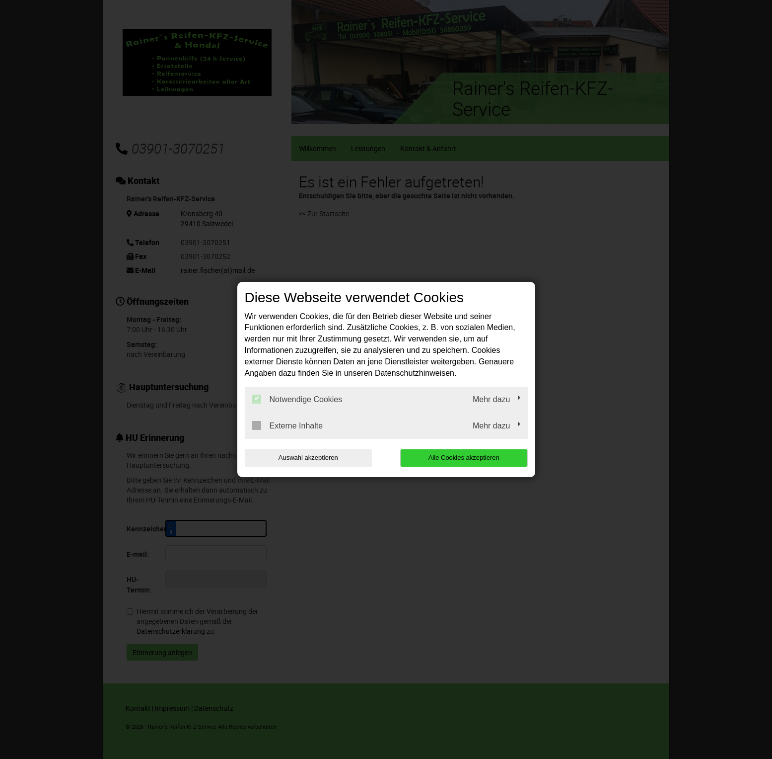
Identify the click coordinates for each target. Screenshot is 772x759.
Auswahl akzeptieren (308, 457)
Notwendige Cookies (297, 399)
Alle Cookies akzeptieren (463, 457)
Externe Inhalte (287, 425)
